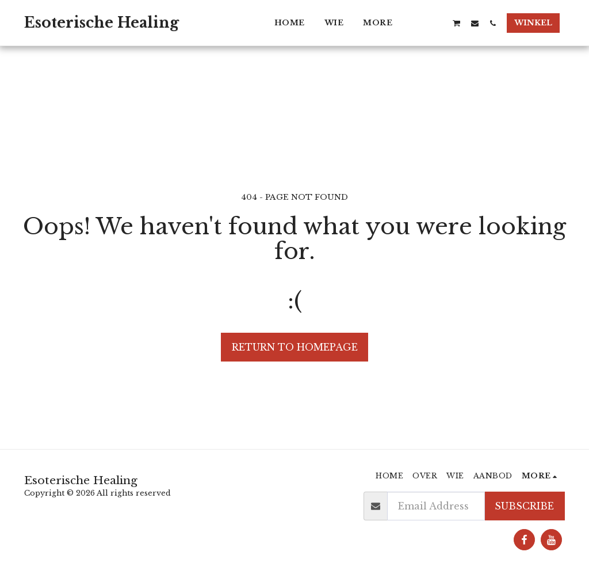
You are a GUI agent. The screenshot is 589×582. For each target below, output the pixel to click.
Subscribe (524, 506)
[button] (420, 23)
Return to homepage (295, 347)
